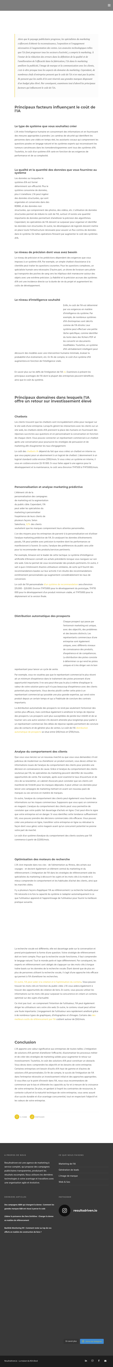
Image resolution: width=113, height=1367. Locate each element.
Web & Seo (64, 1182)
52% (28, 524)
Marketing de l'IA (67, 1164)
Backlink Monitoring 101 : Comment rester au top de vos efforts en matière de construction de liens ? (27, 1230)
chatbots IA (32, 451)
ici (65, 372)
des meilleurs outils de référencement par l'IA (55, 1017)
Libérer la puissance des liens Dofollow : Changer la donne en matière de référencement (28, 1218)
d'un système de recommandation (61, 584)
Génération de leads (69, 1170)
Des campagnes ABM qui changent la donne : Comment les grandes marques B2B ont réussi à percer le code (29, 1206)
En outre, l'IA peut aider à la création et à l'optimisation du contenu (48, 982)
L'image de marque (68, 1176)
